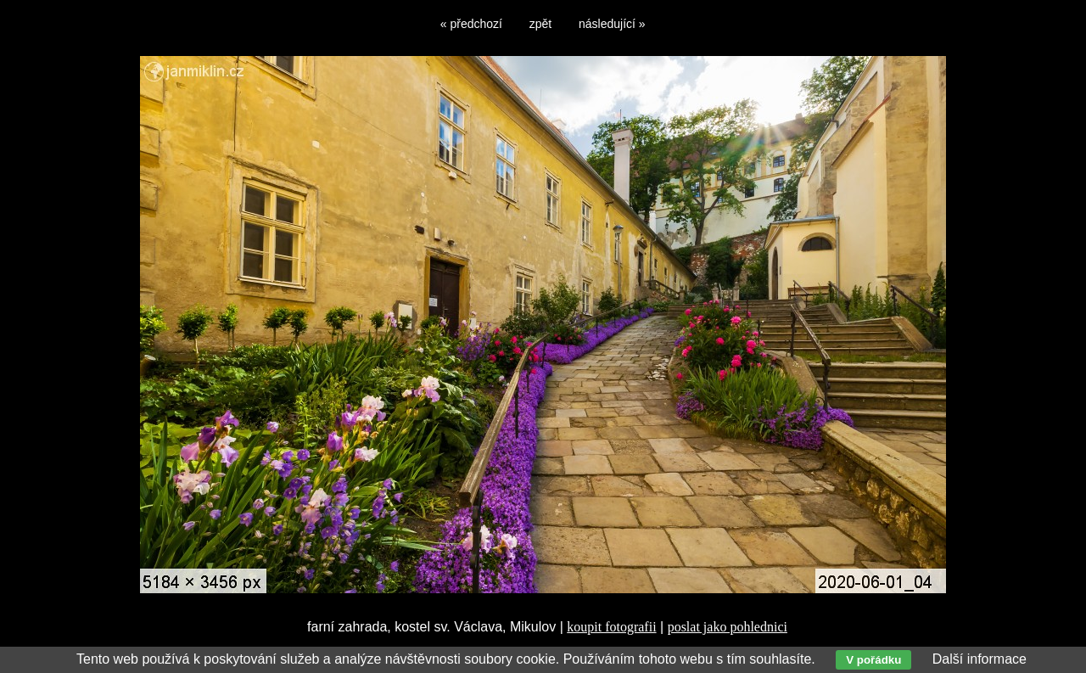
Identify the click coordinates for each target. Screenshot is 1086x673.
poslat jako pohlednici (727, 627)
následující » (612, 24)
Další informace (979, 659)
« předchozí (471, 24)
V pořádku (873, 659)
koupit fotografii (611, 627)
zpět (540, 24)
